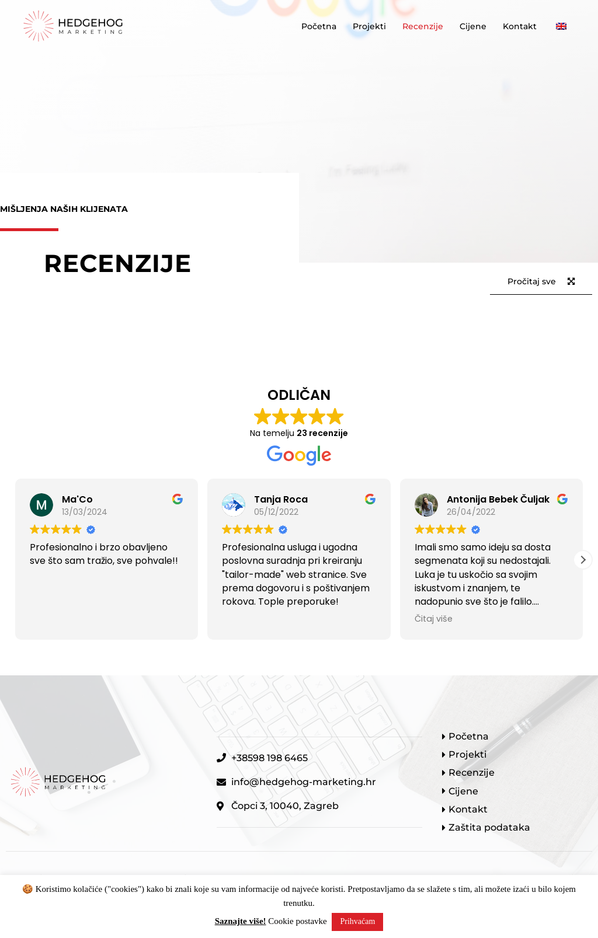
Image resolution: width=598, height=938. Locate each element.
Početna (318, 26)
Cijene (473, 26)
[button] (583, 560)
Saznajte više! (240, 921)
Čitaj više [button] (434, 619)
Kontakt (520, 26)
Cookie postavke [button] (297, 921)
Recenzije (422, 26)
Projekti (369, 26)
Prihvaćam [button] (357, 921)
